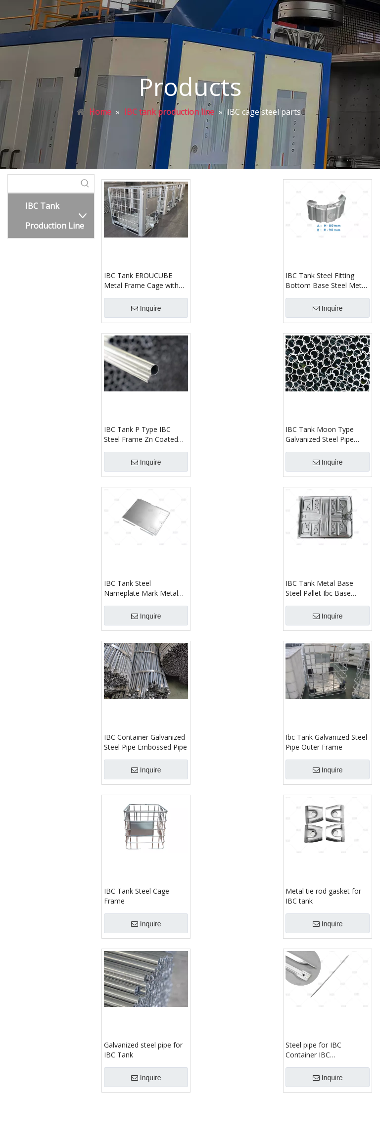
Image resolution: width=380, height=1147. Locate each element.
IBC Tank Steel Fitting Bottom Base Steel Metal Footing (326, 280)
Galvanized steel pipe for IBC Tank (143, 1049)
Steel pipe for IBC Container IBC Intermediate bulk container (313, 1050)
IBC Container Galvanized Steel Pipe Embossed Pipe (145, 742)
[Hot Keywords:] (85, 183)
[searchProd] (42, 183)
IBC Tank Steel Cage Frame (136, 896)
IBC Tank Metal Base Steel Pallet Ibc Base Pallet (319, 588)
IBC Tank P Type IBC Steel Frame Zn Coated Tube (141, 434)
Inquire (146, 308)
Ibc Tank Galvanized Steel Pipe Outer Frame (326, 742)
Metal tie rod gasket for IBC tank (323, 896)
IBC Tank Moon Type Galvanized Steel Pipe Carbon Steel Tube (319, 434)
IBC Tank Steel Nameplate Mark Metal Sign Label (141, 588)
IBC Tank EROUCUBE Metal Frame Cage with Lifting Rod (141, 280)
